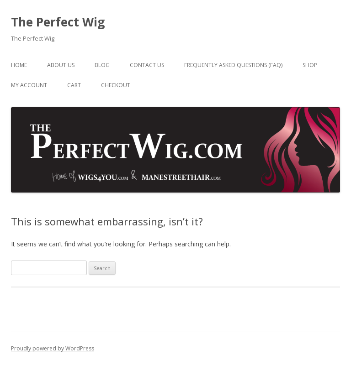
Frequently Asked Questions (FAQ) (233, 65)
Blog (102, 65)
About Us (60, 65)
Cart (74, 85)
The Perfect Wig (58, 22)
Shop (310, 65)
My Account (29, 85)
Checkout (115, 85)
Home (19, 65)
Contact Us (147, 65)
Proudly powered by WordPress (52, 348)
